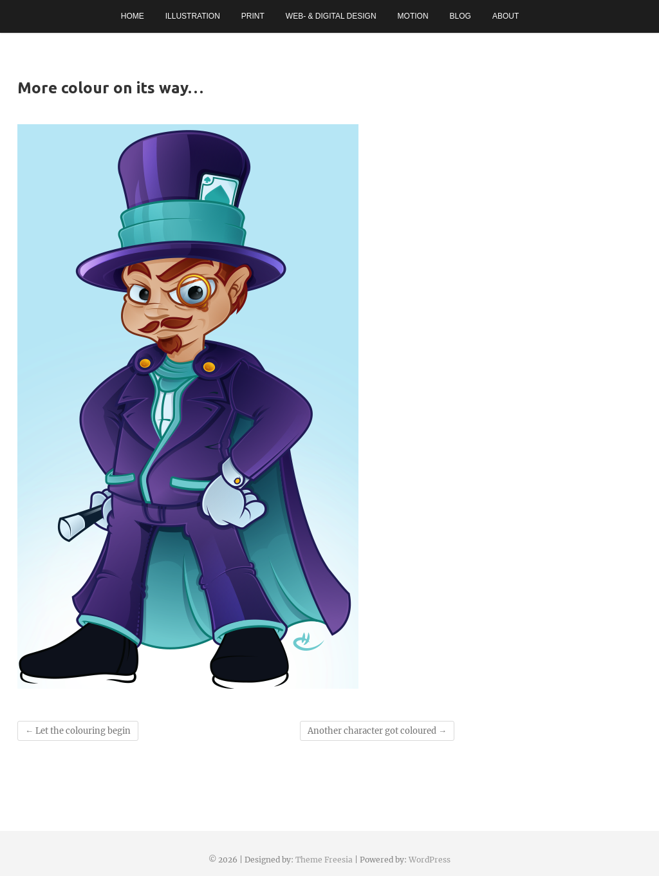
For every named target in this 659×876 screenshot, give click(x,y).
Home (132, 16)
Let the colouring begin (78, 730)
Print (253, 16)
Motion (413, 16)
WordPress (429, 859)
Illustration (192, 16)
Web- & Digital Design (331, 16)
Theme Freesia (324, 859)
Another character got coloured (377, 730)
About (505, 16)
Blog (460, 16)
